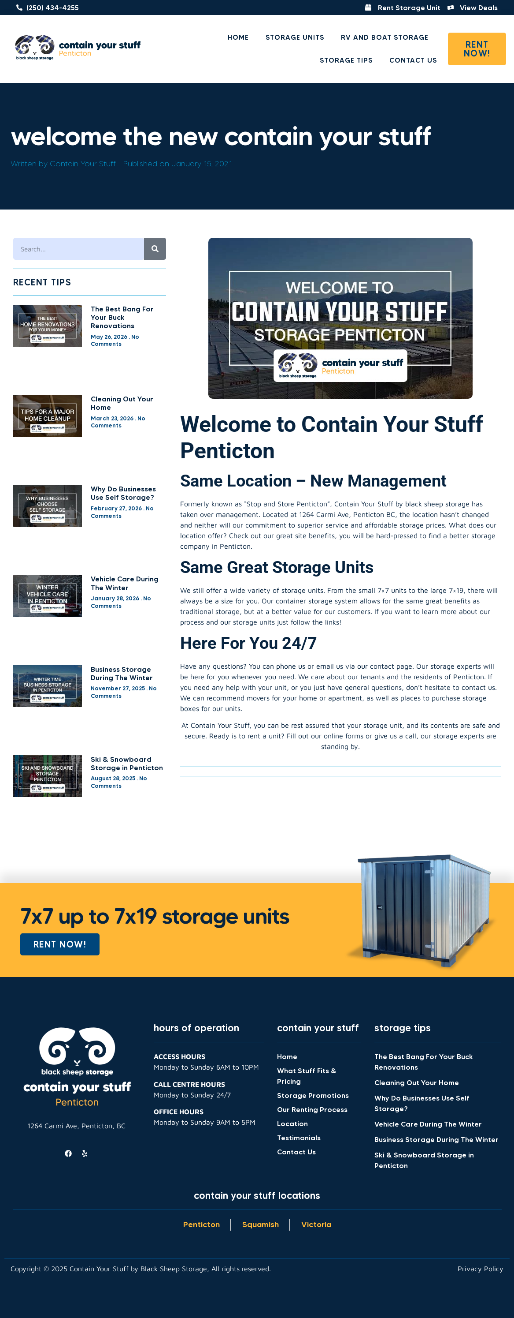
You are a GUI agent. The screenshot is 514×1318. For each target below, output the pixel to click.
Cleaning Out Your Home (122, 403)
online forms (343, 736)
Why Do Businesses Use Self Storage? (123, 493)
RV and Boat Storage (385, 37)
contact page (391, 666)
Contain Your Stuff (220, 725)
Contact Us (413, 60)
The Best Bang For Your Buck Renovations (122, 317)
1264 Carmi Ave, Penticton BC (347, 514)
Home (238, 37)
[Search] (155, 249)
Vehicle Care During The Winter (125, 583)
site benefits (315, 535)
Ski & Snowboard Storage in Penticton (127, 763)
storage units (254, 622)
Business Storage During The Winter (122, 673)
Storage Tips (346, 60)
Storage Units (295, 37)
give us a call (395, 736)
